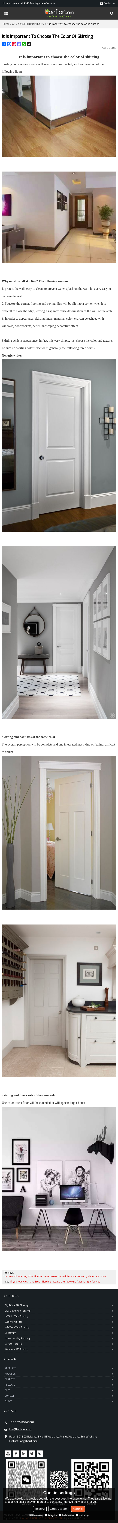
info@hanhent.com (20, 1429)
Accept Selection (58, 1509)
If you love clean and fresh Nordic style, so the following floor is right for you (55, 1281)
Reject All (40, 1509)
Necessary (36, 1515)
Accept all (78, 1509)
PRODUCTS (59, 1368)
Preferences (66, 1515)
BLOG (59, 1390)
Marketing (82, 1515)
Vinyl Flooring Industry (31, 24)
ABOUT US (59, 1373)
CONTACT (59, 1395)
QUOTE (59, 1401)
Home (6, 24)
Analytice (51, 1515)
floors (23, 1095)
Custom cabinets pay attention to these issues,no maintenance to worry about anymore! (54, 1276)
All (13, 24)
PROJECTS (59, 1384)
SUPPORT (59, 1379)
